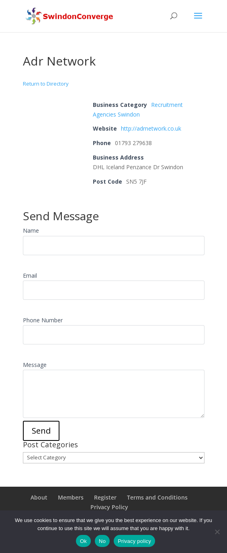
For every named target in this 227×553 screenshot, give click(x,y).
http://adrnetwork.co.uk (151, 128)
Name (31, 230)
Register (105, 497)
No (102, 541)
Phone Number (43, 320)
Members (71, 497)
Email (30, 275)
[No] (217, 532)
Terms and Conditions (157, 497)
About (39, 497)
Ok (83, 541)
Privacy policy (134, 541)
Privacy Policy (109, 507)
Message (35, 365)
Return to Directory (46, 83)
